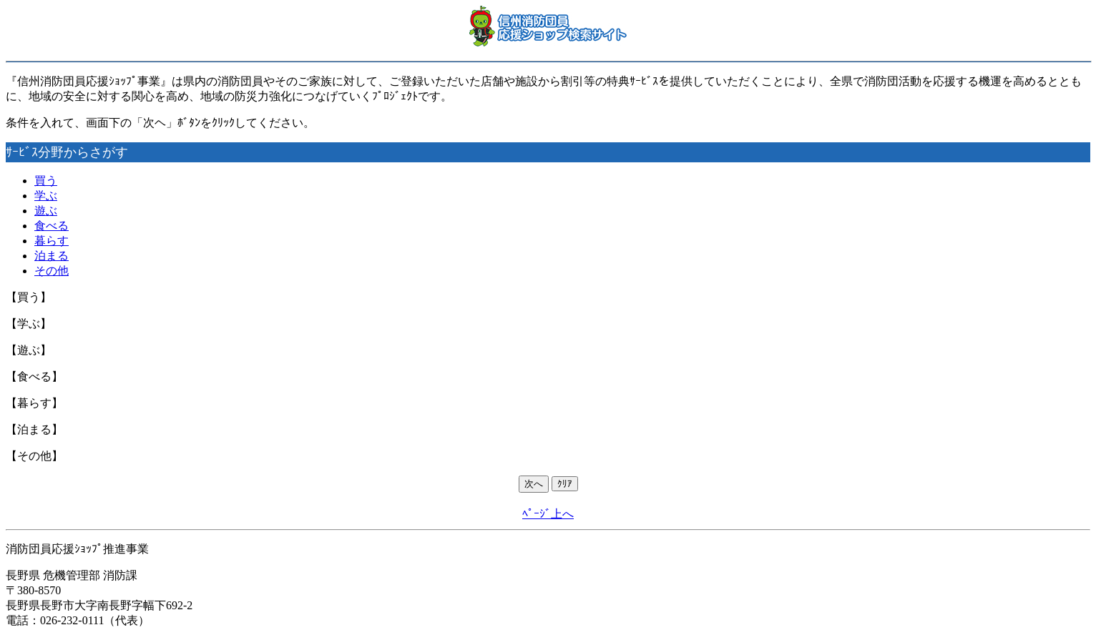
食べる (51, 226)
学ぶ (45, 195)
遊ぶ (45, 211)
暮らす (51, 241)
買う (45, 180)
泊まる (51, 256)
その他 (51, 271)
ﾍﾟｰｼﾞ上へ (548, 514)
